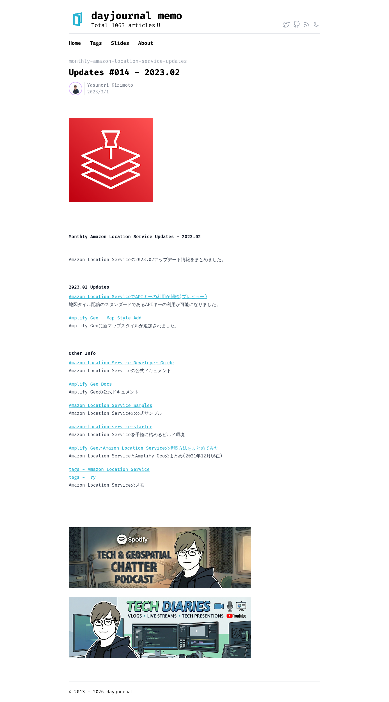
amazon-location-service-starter (110, 427)
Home (75, 43)
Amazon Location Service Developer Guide (121, 363)
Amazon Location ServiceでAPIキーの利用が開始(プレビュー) (138, 297)
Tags (96, 43)
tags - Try (82, 477)
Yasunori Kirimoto (110, 85)
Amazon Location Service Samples (110, 405)
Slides (120, 43)
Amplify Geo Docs (90, 384)
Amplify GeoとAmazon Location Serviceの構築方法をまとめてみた (144, 448)
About (145, 43)
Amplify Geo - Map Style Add (105, 318)
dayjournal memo (136, 15)
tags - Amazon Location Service (109, 469)
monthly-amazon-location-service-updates (128, 61)
